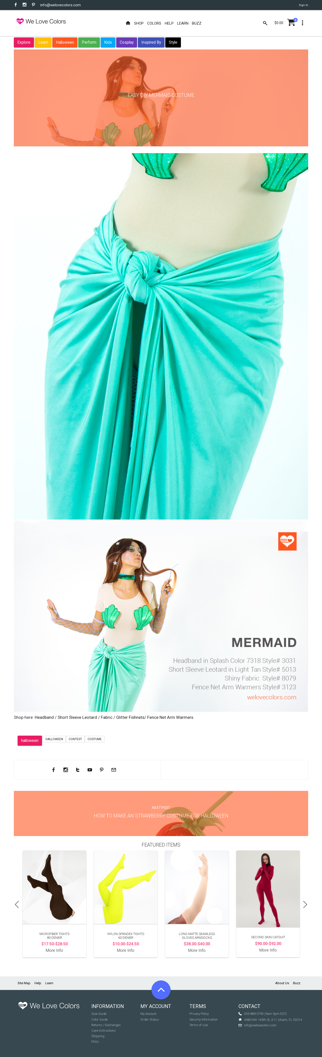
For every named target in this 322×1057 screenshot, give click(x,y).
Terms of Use (198, 1025)
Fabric (106, 717)
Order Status (149, 1019)
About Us (282, 983)
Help (37, 983)
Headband (44, 717)
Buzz (296, 983)
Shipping (97, 1036)
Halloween (65, 42)
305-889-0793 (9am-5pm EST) (265, 1014)
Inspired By (151, 42)
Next (307, 905)
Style (173, 42)
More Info (54, 950)
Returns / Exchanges (106, 1025)
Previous (15, 905)
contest (75, 739)
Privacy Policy (199, 1014)
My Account (148, 1014)
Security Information (203, 1019)
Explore (23, 42)
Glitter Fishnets (130, 717)
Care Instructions (103, 1030)
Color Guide (99, 1019)
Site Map (24, 983)
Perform (89, 42)
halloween (29, 740)
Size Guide (98, 1014)
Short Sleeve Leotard (78, 717)
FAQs (95, 1041)
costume (95, 739)
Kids (108, 42)
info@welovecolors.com (60, 5)
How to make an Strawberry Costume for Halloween (161, 816)
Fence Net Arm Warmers (170, 717)
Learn (43, 42)
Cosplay (127, 42)
